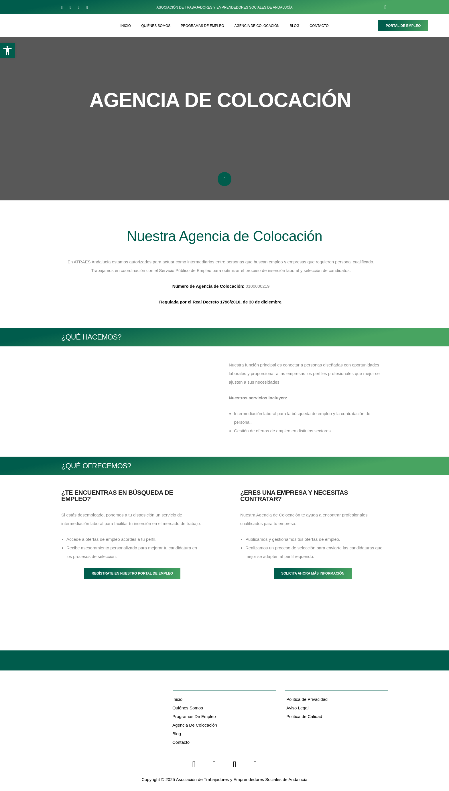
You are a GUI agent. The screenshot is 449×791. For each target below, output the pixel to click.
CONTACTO (319, 26)
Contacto (181, 742)
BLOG (294, 26)
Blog (176, 733)
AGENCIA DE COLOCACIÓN (257, 26)
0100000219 (221, 286)
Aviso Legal (297, 707)
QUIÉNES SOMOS (155, 26)
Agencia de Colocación (194, 725)
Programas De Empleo (194, 716)
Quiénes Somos (187, 707)
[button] (7, 50)
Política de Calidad (304, 716)
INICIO (125, 26)
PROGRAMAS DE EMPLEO (202, 26)
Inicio (177, 699)
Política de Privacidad (307, 699)
